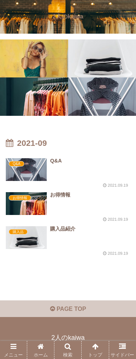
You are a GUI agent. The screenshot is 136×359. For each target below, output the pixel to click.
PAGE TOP (68, 309)
